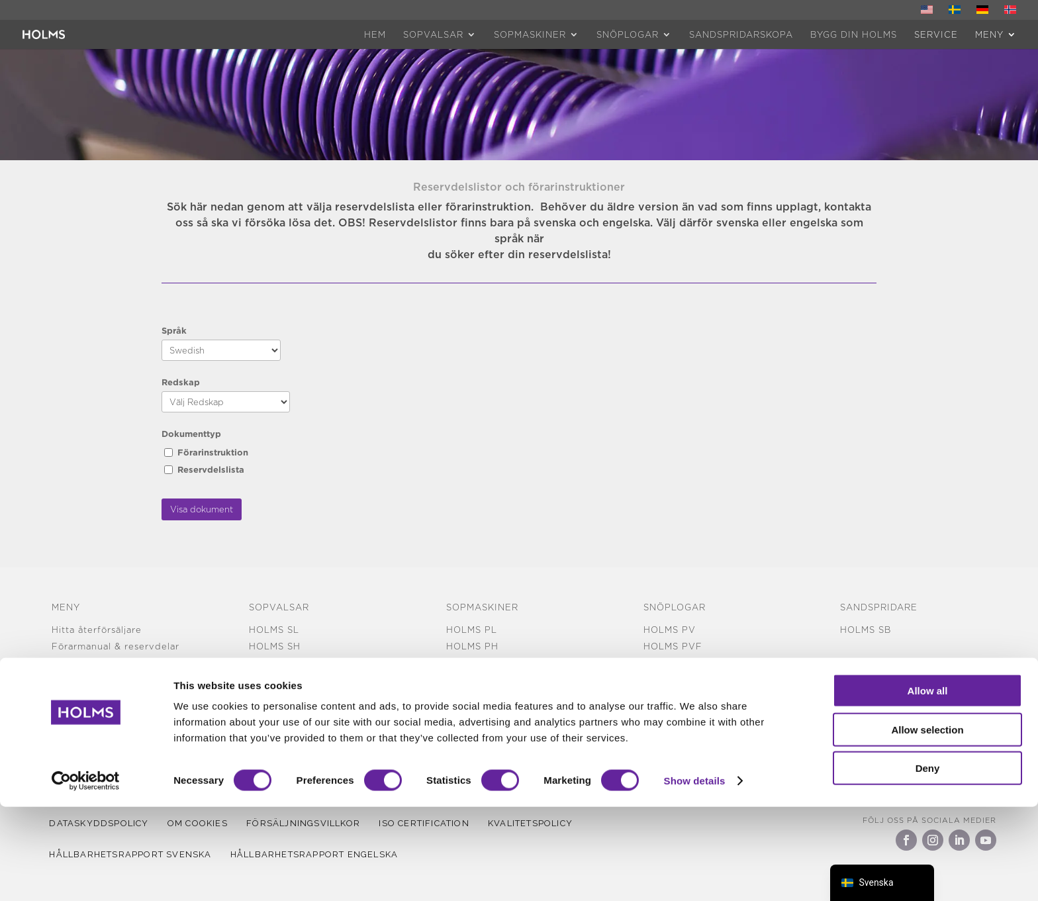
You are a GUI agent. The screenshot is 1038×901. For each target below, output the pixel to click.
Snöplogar (627, 34)
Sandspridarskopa (741, 34)
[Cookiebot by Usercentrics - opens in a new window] (86, 875)
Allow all (928, 784)
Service (936, 34)
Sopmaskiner (530, 34)
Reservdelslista (210, 469)
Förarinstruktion (212, 452)
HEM (375, 34)
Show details (695, 874)
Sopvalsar (433, 34)
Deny (928, 862)
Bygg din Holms (853, 34)
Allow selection (927, 824)
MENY (989, 34)
